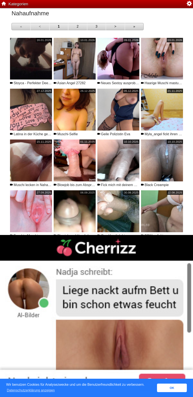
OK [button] (172, 388)
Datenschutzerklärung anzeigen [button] (31, 390)
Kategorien (18, 4)
